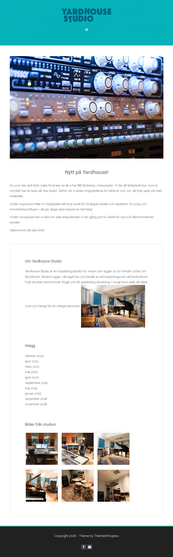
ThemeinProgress (106, 536)
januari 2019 (33, 393)
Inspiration (26, 204)
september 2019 (36, 383)
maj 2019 (31, 388)
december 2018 (36, 399)
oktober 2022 (34, 356)
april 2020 (32, 377)
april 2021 (31, 361)
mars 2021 (32, 366)
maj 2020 (31, 372)
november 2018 (36, 404)
